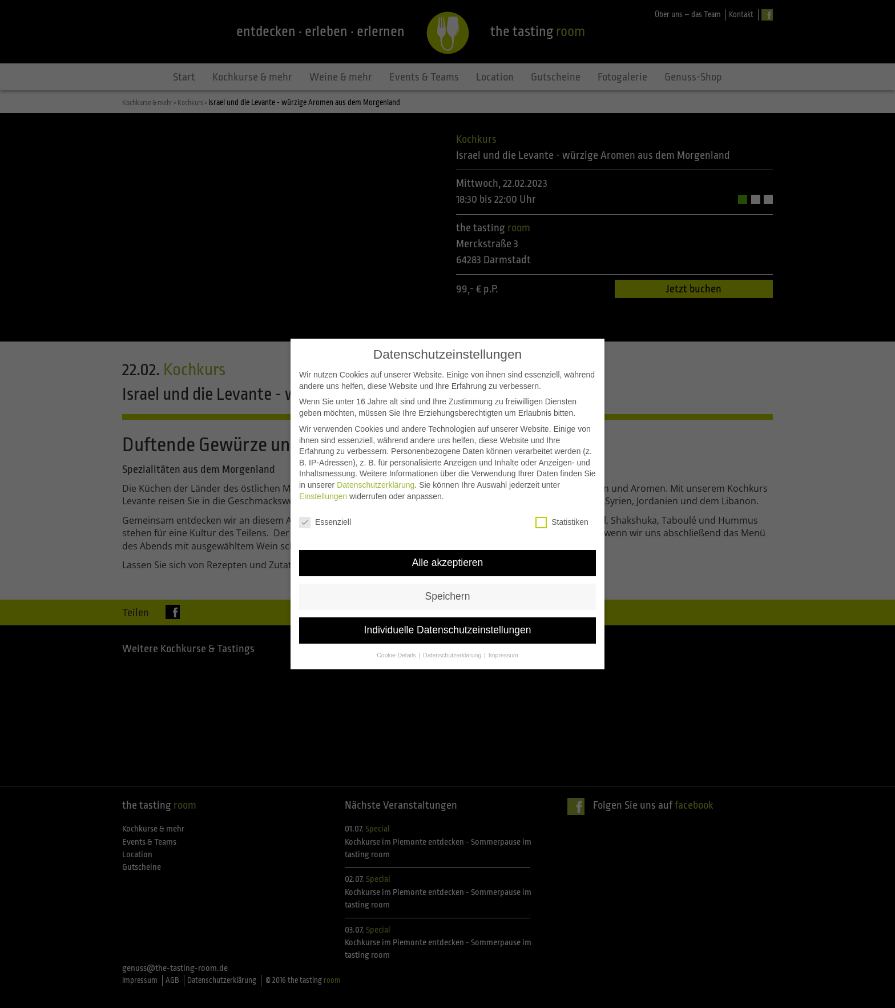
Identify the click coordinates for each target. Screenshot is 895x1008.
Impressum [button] (503, 635)
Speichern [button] (447, 577)
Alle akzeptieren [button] (447, 543)
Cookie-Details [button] (397, 635)
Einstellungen (323, 476)
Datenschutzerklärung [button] (453, 635)
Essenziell (325, 502)
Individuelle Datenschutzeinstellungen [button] (447, 610)
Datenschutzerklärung (375, 465)
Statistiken (561, 502)
